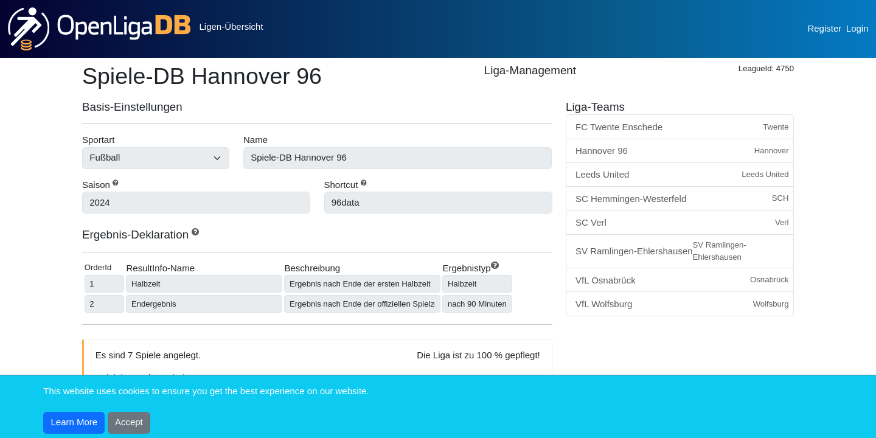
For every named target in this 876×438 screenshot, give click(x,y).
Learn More (74, 422)
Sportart (98, 139)
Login (857, 28)
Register (824, 28)
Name (255, 139)
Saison (96, 184)
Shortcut (341, 184)
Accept (129, 422)
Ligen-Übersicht (231, 26)
